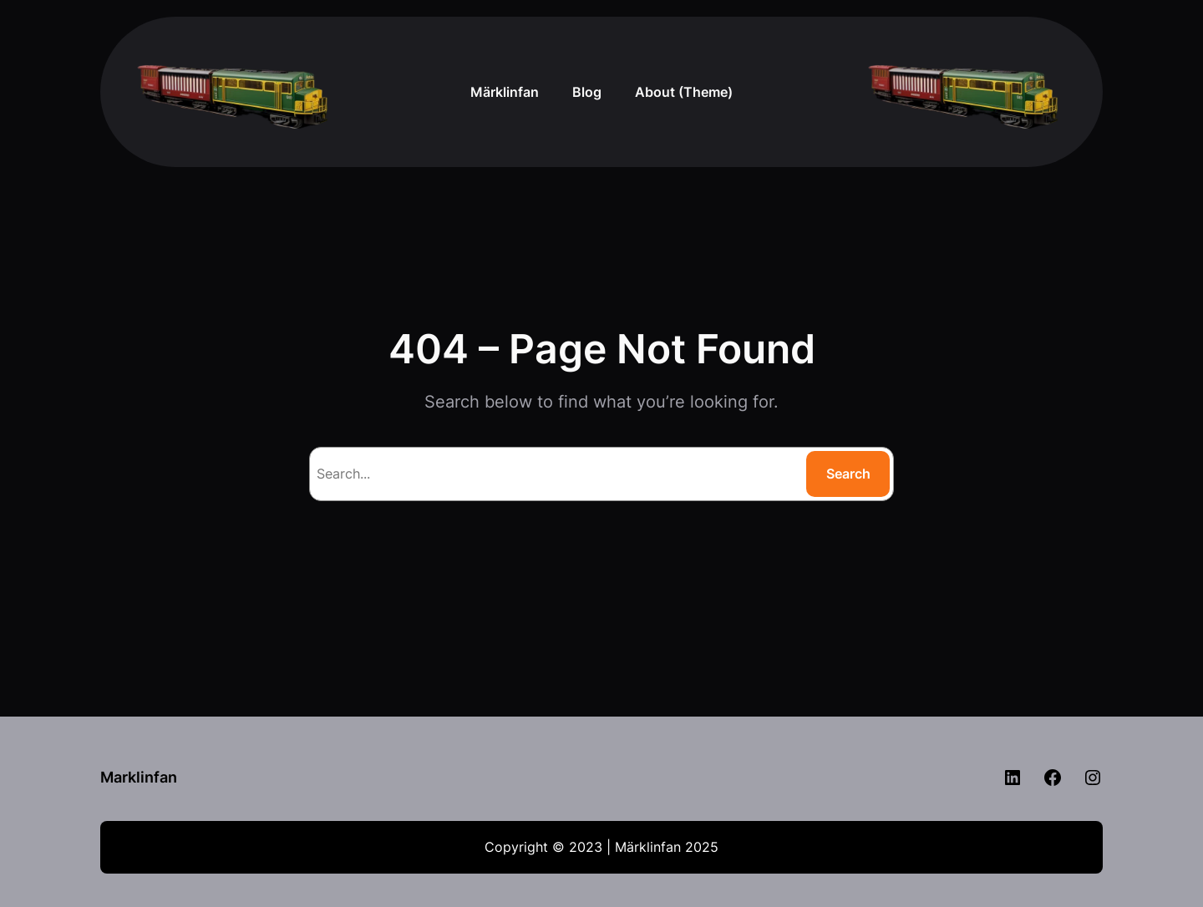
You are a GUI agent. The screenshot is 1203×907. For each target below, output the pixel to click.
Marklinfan (138, 777)
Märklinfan (504, 92)
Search (848, 473)
